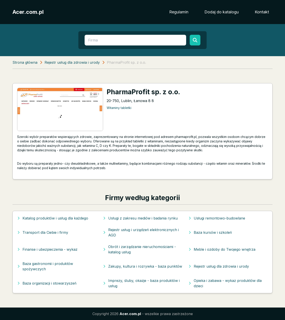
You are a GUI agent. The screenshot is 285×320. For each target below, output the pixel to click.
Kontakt (262, 12)
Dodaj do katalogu (221, 12)
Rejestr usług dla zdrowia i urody (72, 62)
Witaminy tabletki (119, 108)
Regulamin (178, 12)
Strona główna (24, 62)
